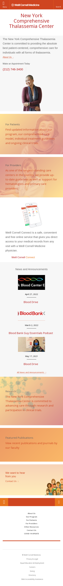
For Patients (31, 520)
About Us (7, 57)
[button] (58, 4)
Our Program (31, 517)
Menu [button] (5, 7)
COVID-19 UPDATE (31, 534)
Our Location (4, 502)
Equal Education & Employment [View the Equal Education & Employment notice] (32, 563)
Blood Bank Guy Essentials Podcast (31, 333)
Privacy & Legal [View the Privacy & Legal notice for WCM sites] (32, 559)
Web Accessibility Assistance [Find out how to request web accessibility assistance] (32, 579)
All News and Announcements (30, 372)
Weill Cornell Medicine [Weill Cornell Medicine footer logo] (31, 545)
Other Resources (31, 527)
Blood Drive (31, 302)
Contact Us (59, 502)
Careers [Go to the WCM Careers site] (32, 567)
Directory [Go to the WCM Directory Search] (32, 575)
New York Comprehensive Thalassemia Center (31, 20)
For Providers (31, 523)
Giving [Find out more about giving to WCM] (32, 571)
